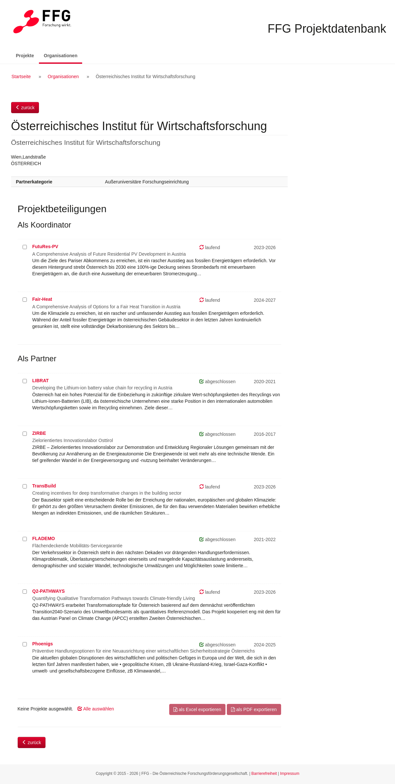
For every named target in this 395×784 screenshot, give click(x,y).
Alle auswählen (96, 708)
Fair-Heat (42, 299)
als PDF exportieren (254, 709)
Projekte (25, 55)
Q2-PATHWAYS (48, 591)
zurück (25, 107)
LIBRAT (40, 380)
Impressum (289, 773)
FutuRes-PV (45, 246)
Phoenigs (42, 643)
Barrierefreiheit (264, 773)
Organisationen (63, 55)
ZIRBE (39, 433)
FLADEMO (43, 538)
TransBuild (44, 485)
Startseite (21, 76)
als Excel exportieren (197, 709)
